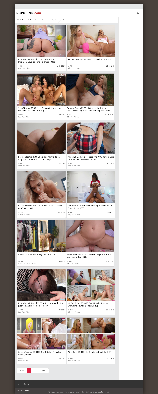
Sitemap (26, 384)
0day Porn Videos (24, 68)
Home (28, 13)
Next (43, 371)
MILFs (34, 263)
